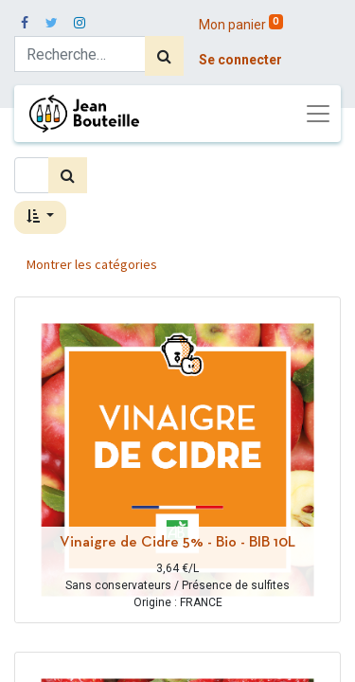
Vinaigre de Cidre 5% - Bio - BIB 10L (177, 542)
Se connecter (240, 59)
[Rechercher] (164, 56)
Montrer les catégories (92, 264)
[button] (40, 217)
